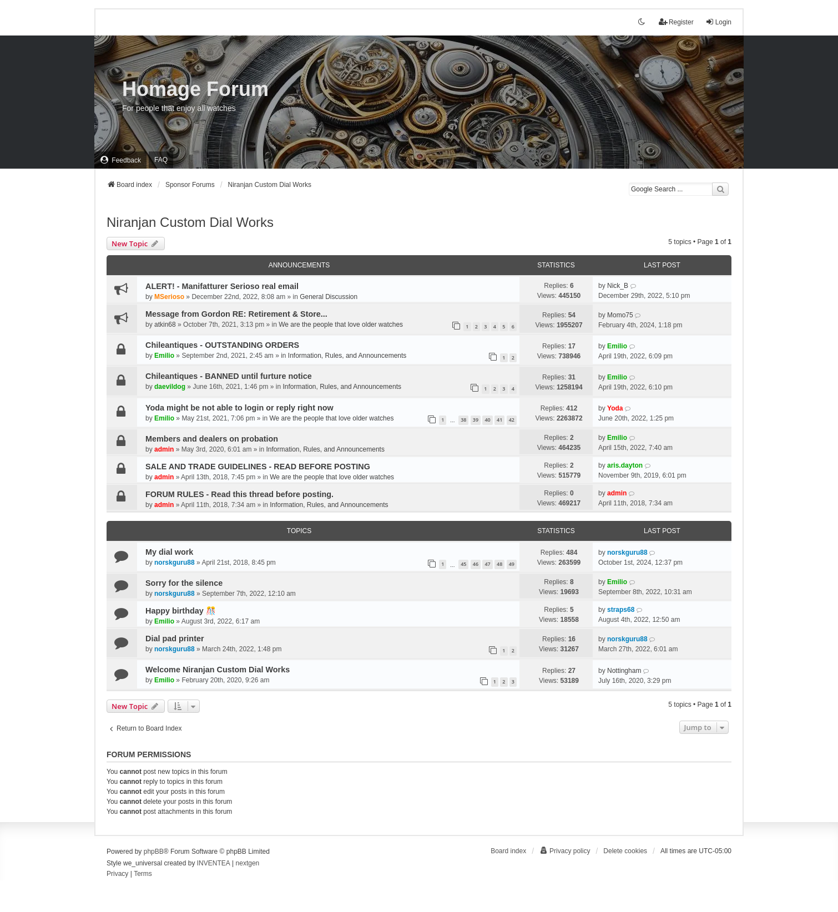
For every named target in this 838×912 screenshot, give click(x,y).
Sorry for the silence (184, 583)
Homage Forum (195, 89)
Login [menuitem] (718, 22)
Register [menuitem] (676, 22)
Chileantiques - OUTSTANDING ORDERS (222, 345)
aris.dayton (625, 465)
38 (463, 419)
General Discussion (328, 297)
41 (499, 419)
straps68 (620, 610)
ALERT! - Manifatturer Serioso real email (222, 286)
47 (487, 564)
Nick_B (617, 286)
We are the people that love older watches (341, 324)
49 (511, 564)
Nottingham (624, 671)
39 (475, 419)
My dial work (169, 552)
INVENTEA (213, 863)
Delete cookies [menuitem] (625, 851)
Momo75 (620, 315)
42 (511, 419)
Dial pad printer (174, 638)
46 (475, 564)
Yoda (615, 408)
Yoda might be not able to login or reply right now (239, 407)
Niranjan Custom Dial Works (190, 222)
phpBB (154, 851)
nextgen (248, 863)
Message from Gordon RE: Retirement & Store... (236, 314)
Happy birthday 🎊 (180, 610)
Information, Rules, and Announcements (347, 355)
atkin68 (165, 324)
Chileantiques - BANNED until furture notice (228, 376)
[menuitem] (120, 160)
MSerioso (169, 297)
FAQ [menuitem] (161, 160)
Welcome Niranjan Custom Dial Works (217, 669)
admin (164, 449)
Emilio (164, 355)
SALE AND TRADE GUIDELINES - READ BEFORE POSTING (257, 466)
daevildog (169, 387)
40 (487, 419)
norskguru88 (174, 562)
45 (463, 564)
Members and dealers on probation (211, 438)
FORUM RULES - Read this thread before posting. (239, 494)
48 (499, 564)
